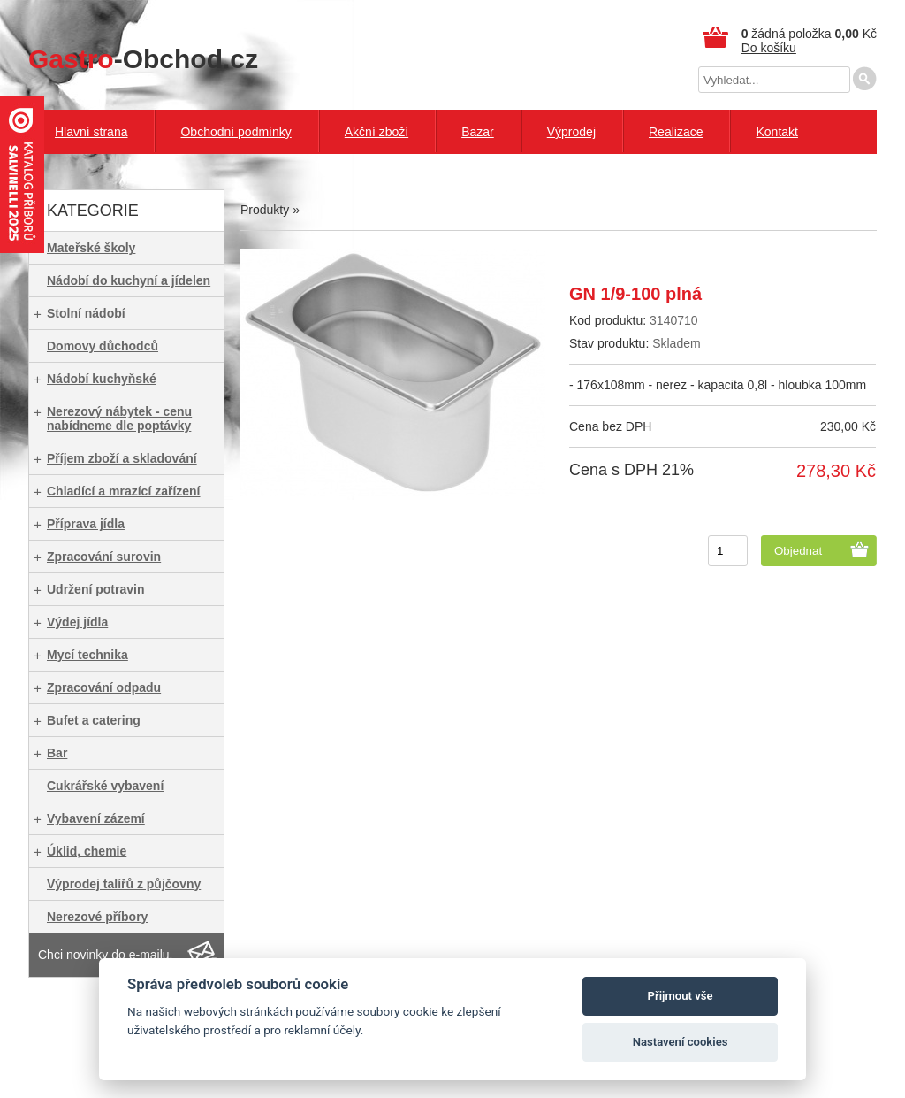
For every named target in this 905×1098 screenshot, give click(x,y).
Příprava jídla (86, 524)
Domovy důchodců (102, 346)
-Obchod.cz (143, 58)
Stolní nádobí (86, 313)
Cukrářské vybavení (105, 786)
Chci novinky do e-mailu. (105, 955)
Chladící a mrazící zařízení (124, 491)
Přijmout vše (680, 995)
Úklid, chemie (86, 851)
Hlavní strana (91, 132)
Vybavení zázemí (96, 818)
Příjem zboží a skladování (122, 458)
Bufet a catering (94, 720)
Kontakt (776, 132)
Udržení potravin (95, 589)
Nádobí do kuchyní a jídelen (128, 280)
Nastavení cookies (680, 1041)
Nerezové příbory (97, 917)
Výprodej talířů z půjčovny (124, 884)
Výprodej (571, 132)
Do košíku (768, 48)
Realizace (676, 132)
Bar (57, 753)
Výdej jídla (77, 622)
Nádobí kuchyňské (101, 379)
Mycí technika (87, 655)
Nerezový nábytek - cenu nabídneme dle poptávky (119, 418)
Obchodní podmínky (235, 132)
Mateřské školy (91, 248)
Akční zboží (376, 132)
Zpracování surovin (104, 556)
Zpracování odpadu (104, 687)
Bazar (477, 132)
